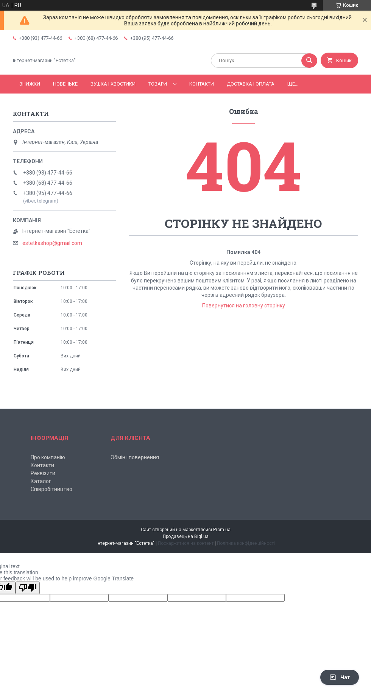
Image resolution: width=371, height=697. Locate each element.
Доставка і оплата (250, 84)
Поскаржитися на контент (186, 543)
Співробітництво (51, 489)
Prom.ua (222, 529)
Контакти (201, 84)
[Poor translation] (28, 588)
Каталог (41, 481)
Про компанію (48, 457)
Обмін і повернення (135, 457)
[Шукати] (309, 60)
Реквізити (43, 473)
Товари (157, 84)
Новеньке (65, 84)
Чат (339, 677)
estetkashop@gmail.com (52, 243)
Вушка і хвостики (113, 84)
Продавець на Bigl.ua (186, 536)
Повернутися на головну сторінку (243, 306)
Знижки (29, 84)
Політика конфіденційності (246, 543)
